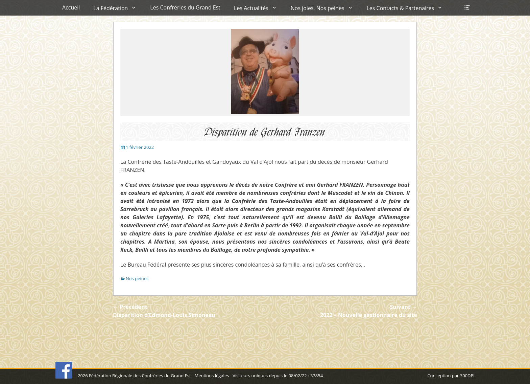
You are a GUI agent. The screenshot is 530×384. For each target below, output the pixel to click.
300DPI (467, 375)
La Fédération (110, 8)
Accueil (71, 7)
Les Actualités (251, 8)
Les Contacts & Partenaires (400, 8)
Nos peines (137, 278)
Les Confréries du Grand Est (185, 7)
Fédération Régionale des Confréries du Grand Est (140, 375)
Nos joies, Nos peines (317, 8)
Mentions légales (211, 375)
